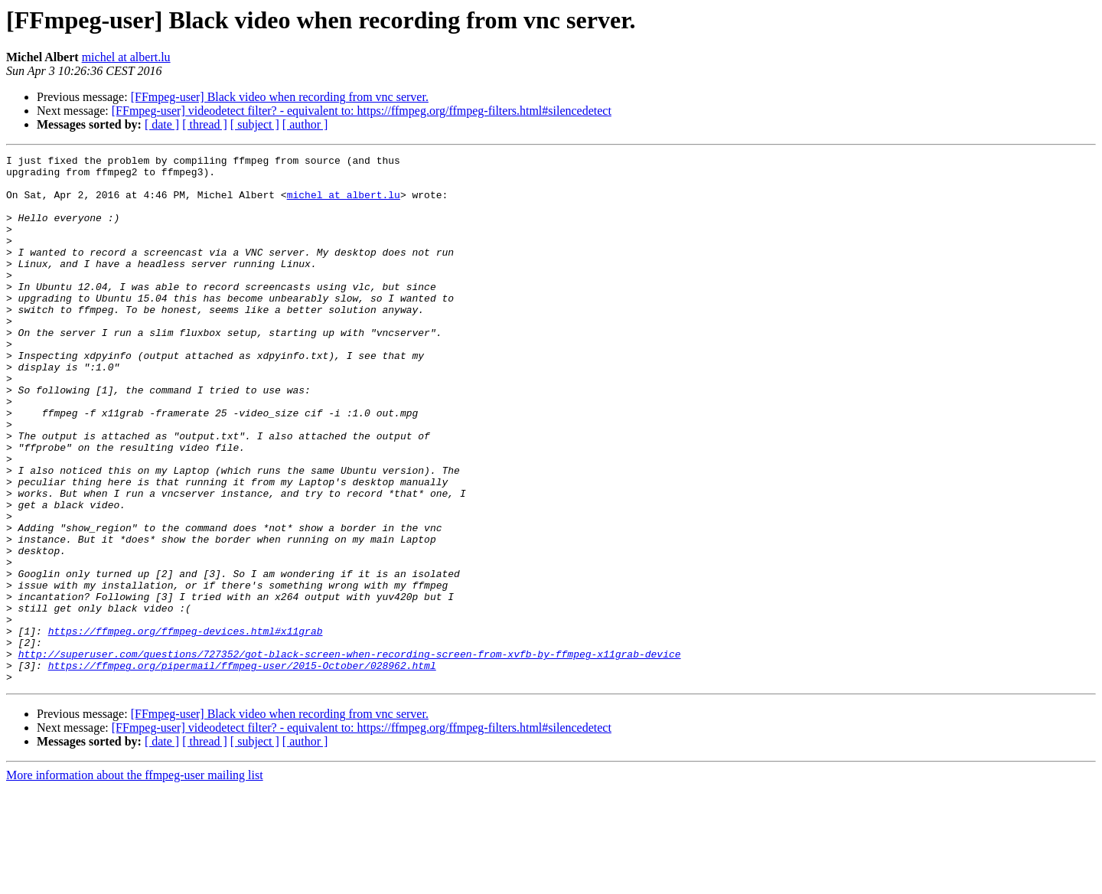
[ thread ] (204, 124)
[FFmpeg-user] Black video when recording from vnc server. (280, 96)
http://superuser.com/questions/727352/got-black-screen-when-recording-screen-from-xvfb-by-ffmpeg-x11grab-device (349, 755)
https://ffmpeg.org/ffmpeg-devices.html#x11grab (185, 727)
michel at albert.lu (126, 57)
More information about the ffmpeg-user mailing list (134, 880)
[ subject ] (254, 124)
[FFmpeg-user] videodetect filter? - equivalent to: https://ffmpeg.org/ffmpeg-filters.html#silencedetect (361, 110)
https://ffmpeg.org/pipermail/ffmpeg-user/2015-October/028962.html (242, 768)
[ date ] (162, 124)
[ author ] (305, 124)
